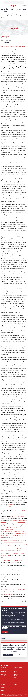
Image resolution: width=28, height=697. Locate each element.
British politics (9, 529)
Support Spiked (3, 671)
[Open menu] (1, 5)
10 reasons (18, 524)
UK (8, 42)
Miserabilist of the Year (12, 528)
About (2, 669)
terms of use (20, 694)
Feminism (16, 674)
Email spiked (16, 685)
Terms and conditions (4, 672)
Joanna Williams (4, 685)
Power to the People (7, 594)
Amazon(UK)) (21, 511)
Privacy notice (3, 674)
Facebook (1, 665)
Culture (15, 671)
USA (15, 677)
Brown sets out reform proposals (9, 540)
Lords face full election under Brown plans (13, 542)
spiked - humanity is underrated (14, 5)
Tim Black (2, 690)
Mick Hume (3, 688)
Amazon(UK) (11, 504)
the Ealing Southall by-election (19, 516)
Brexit (15, 672)
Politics (6, 42)
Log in (25, 5)
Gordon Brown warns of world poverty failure (14, 589)
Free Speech (16, 675)
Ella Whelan (3, 687)
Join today (8, 654)
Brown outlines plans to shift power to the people (13, 531)
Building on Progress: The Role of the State (12, 560)
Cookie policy (3, 675)
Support (5, 632)
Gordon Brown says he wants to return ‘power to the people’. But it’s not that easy (13, 535)
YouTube (7, 665)
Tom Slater (3, 684)
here (10, 506)
